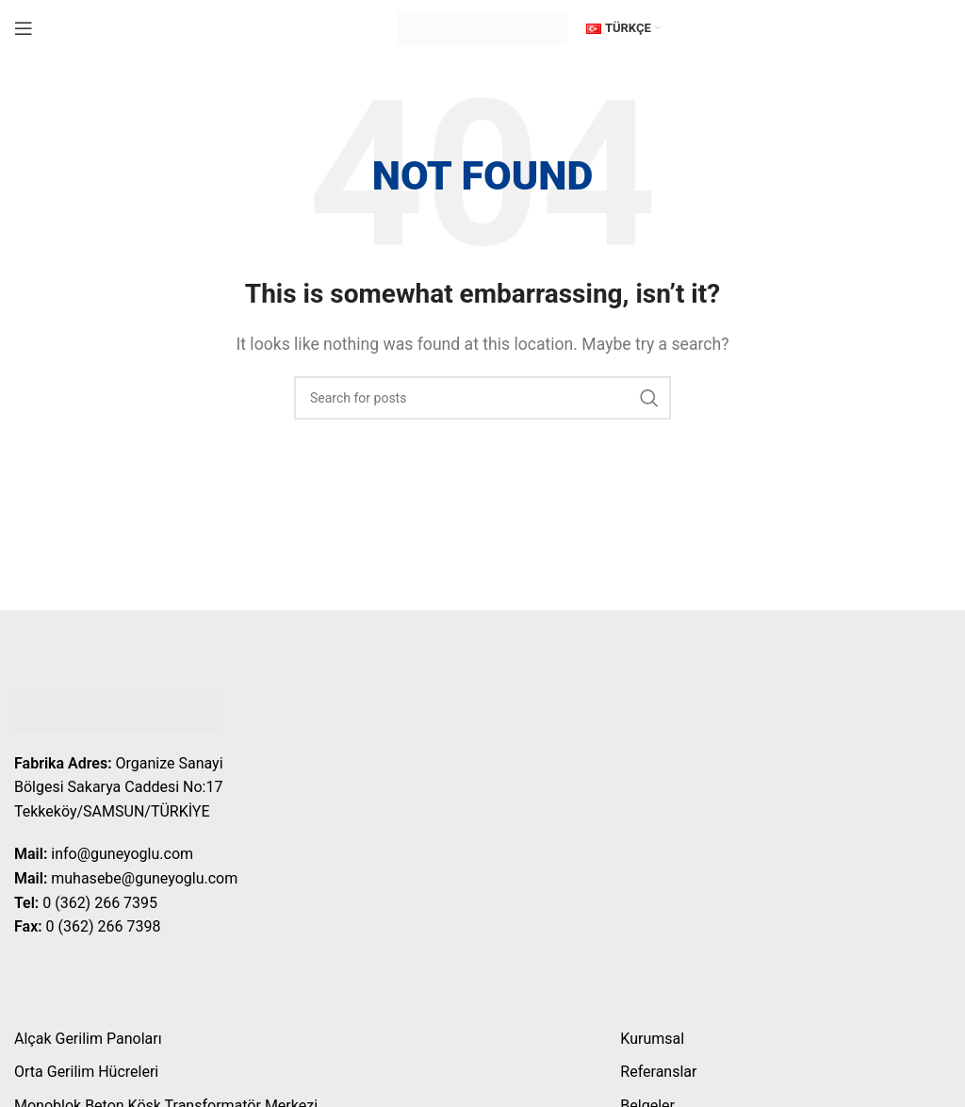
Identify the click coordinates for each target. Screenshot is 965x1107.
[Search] (482, 398)
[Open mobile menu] (23, 28)
